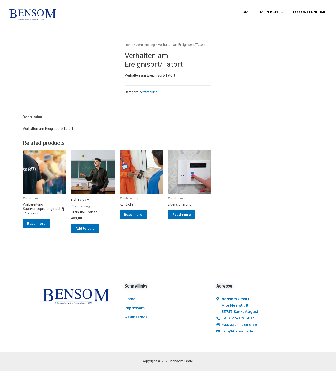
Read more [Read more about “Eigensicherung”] (184, 217)
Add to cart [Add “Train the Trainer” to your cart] (88, 231)
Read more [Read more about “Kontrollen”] (136, 217)
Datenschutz (136, 326)
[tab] (33, 117)
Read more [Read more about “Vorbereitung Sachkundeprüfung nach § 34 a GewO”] (39, 226)
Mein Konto (271, 12)
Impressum (135, 315)
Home (245, 12)
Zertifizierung (146, 45)
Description (33, 117)
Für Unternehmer (311, 12)
